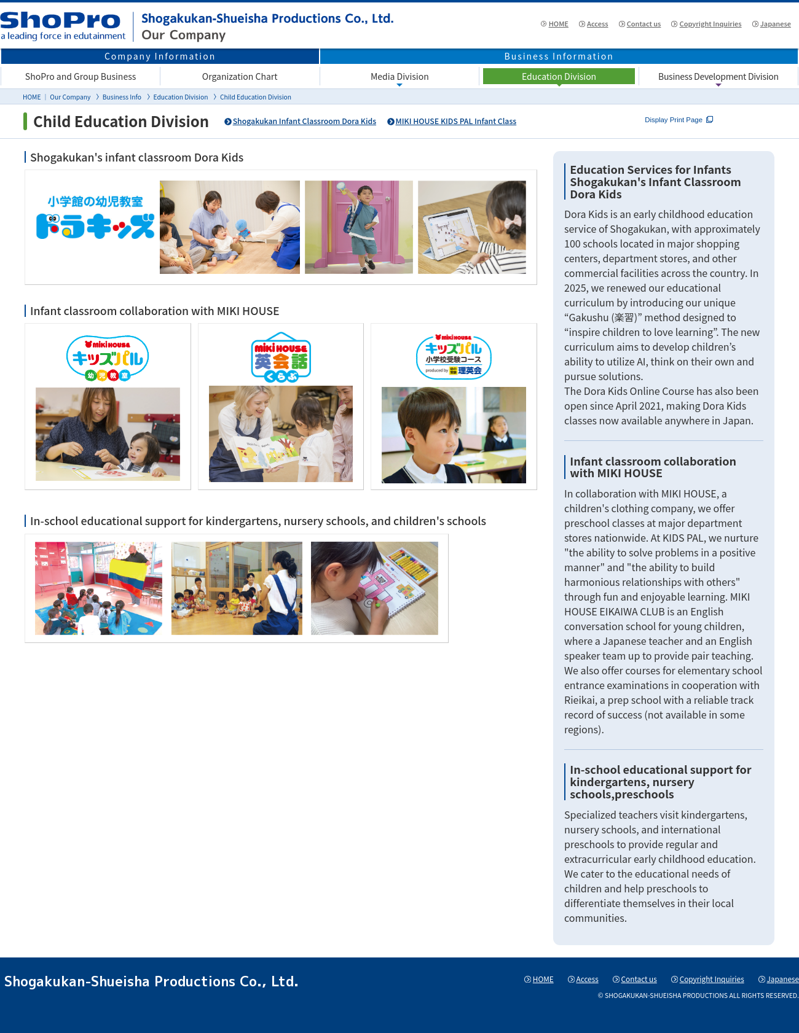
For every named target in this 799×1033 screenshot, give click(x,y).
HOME (509, 25)
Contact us (611, 25)
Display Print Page (730, 121)
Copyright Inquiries (690, 25)
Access (556, 25)
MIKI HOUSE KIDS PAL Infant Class (469, 121)
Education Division (559, 76)
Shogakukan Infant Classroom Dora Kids (309, 121)
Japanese (767, 25)
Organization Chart (240, 76)
